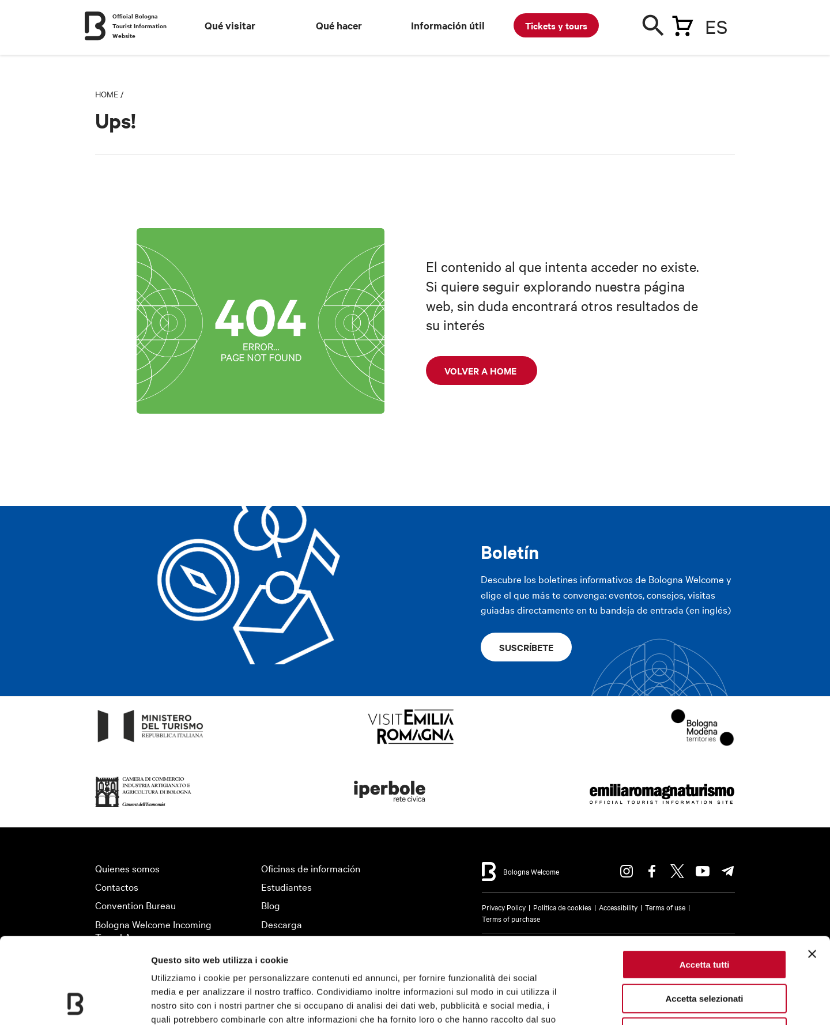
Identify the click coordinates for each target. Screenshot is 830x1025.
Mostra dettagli (606, 1002)
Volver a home (481, 370)
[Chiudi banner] (812, 873)
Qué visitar (230, 25)
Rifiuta (704, 951)
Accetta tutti (705, 884)
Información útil (448, 25)
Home (106, 94)
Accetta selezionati (704, 918)
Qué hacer (339, 25)
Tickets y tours (556, 25)
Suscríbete (526, 647)
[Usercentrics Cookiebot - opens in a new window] (74, 1002)
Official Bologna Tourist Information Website (139, 26)
